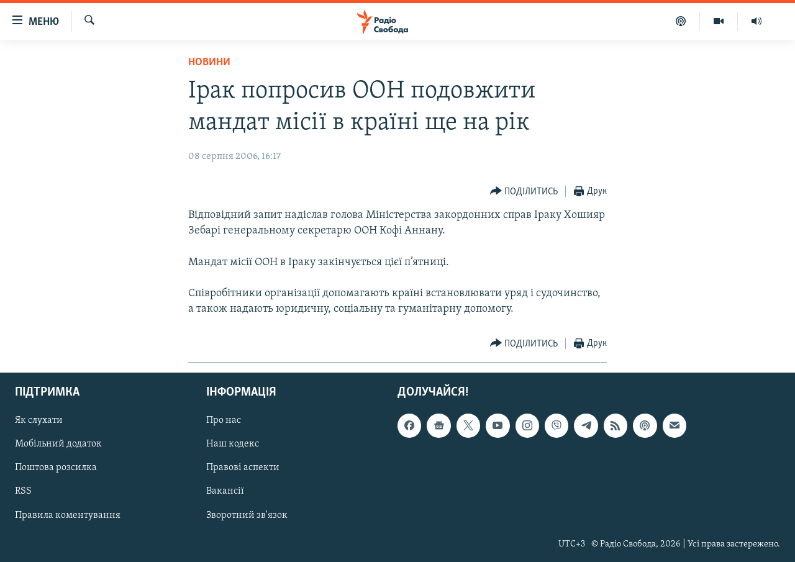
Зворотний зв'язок (247, 515)
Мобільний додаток (58, 445)
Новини (209, 62)
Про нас (223, 421)
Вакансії (225, 492)
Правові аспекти (242, 468)
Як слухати (39, 421)
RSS (23, 492)
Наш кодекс (232, 445)
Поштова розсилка (56, 468)
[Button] (524, 191)
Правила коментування (67, 515)
